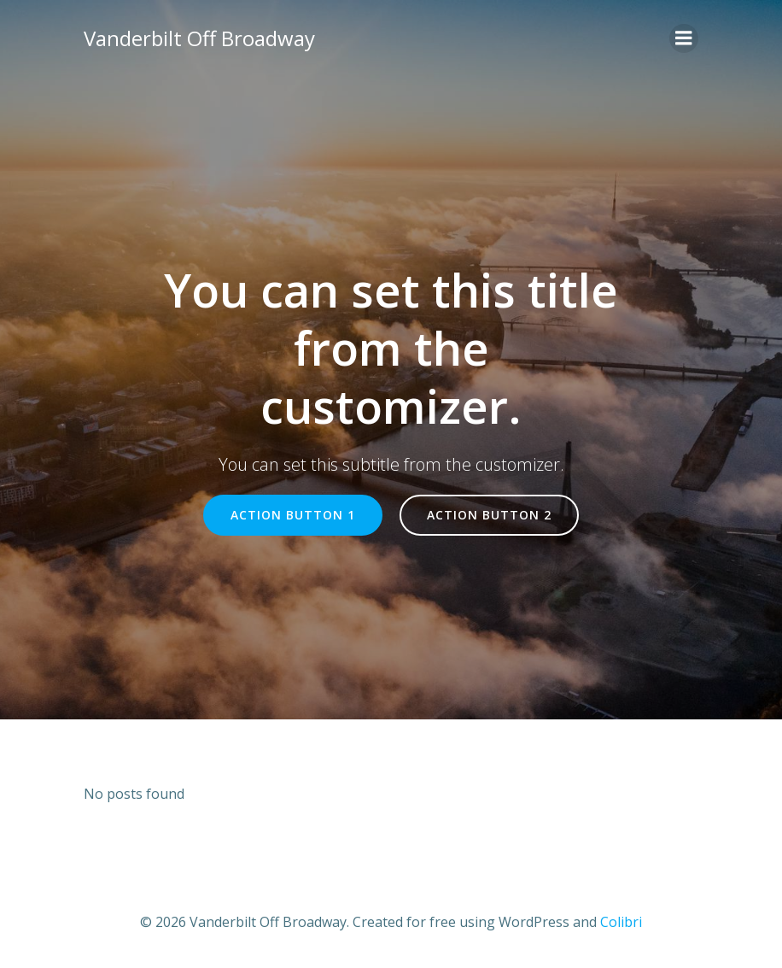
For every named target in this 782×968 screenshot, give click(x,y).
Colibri (621, 921)
